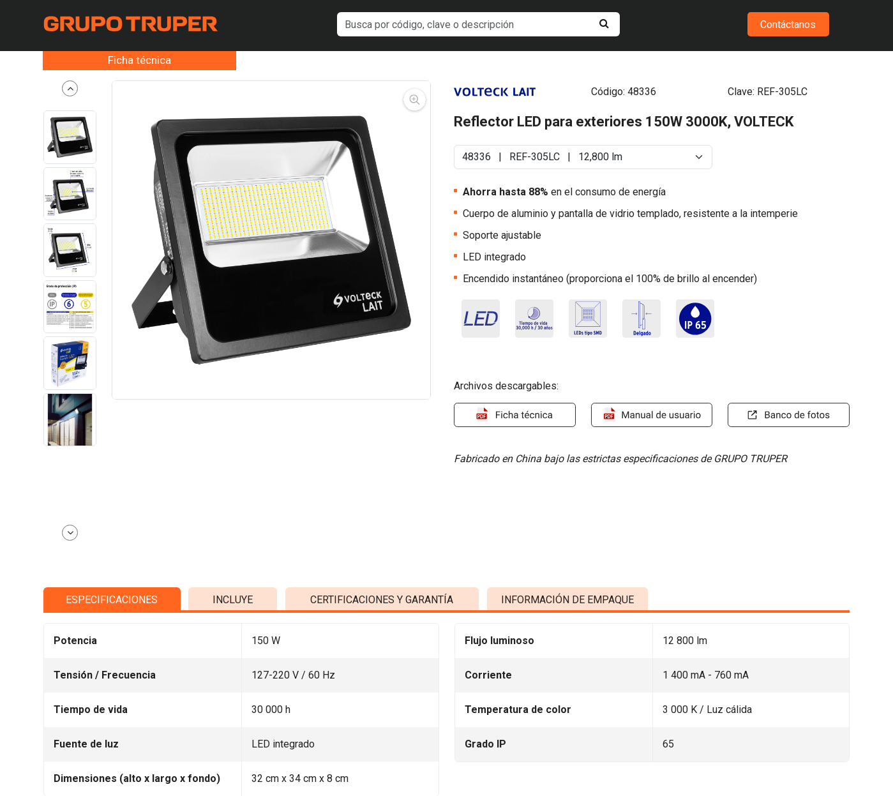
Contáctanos (788, 25)
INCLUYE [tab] (233, 732)
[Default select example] (583, 157)
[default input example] (478, 24)
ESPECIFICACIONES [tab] (112, 732)
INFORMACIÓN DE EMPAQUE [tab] (567, 732)
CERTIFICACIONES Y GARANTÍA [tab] (381, 732)
